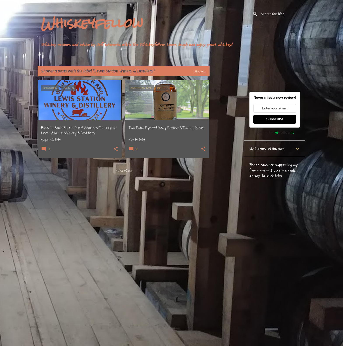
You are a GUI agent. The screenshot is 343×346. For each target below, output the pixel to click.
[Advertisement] (227, 145)
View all (200, 72)
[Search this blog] (282, 14)
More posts (124, 171)
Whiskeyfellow (92, 23)
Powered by (275, 132)
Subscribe (274, 119)
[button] (115, 149)
